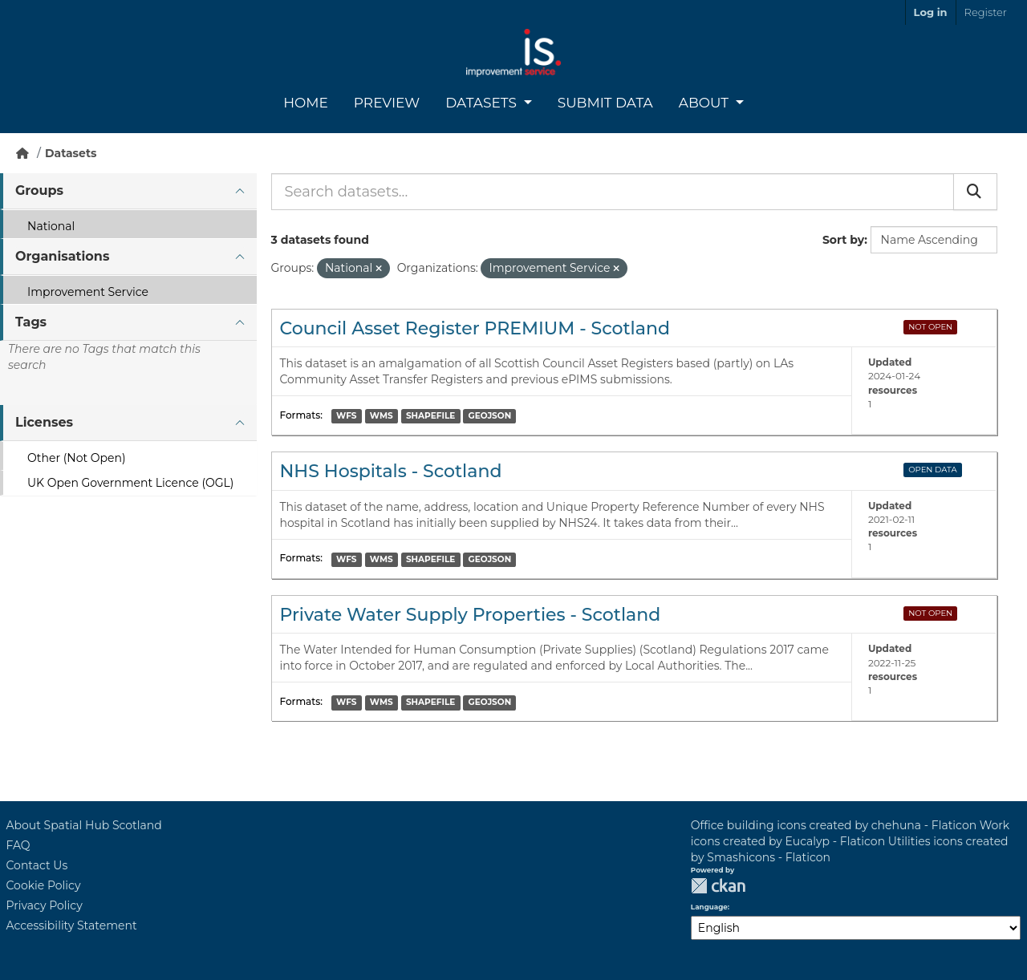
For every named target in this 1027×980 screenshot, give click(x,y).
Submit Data (605, 103)
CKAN (718, 885)
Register (985, 12)
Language (709, 907)
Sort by (843, 240)
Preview (387, 103)
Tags (31, 322)
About (706, 103)
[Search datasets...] (612, 191)
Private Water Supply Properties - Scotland (470, 615)
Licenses (44, 422)
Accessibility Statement (71, 925)
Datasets (482, 103)
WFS (346, 416)
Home (305, 103)
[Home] (22, 153)
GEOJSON (490, 416)
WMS (381, 416)
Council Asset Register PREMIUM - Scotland (475, 328)
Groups (39, 190)
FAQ (18, 845)
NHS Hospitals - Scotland (391, 471)
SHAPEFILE (430, 416)
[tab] (128, 191)
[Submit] (975, 191)
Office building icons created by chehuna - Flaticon (833, 825)
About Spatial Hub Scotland (84, 825)
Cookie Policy (43, 885)
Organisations (62, 256)
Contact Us (37, 865)
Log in (931, 12)
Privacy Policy (44, 905)
